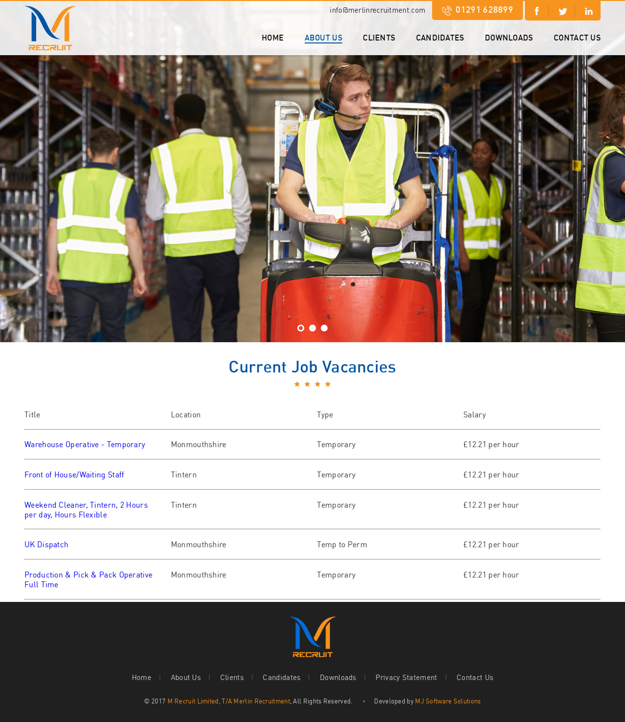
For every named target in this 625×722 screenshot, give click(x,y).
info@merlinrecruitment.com (377, 10)
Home (273, 37)
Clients (379, 37)
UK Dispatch (46, 544)
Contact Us (577, 37)
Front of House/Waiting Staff (74, 474)
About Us (323, 37)
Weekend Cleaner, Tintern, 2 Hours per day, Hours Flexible (86, 509)
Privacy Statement (406, 677)
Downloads (509, 37)
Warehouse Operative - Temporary (84, 444)
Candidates (440, 37)
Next (8, 159)
